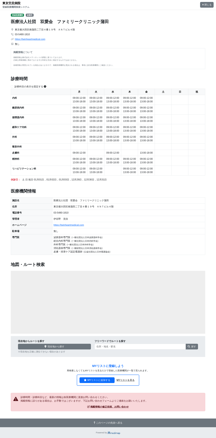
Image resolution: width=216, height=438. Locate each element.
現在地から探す (54, 346)
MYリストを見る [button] (126, 380)
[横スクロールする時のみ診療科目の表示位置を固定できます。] (45, 86)
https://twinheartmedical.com (30, 39)
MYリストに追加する (97, 380)
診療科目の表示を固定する (28, 86)
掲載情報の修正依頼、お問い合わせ (108, 406)
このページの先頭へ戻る (108, 423)
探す (192, 346)
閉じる (207, 4)
